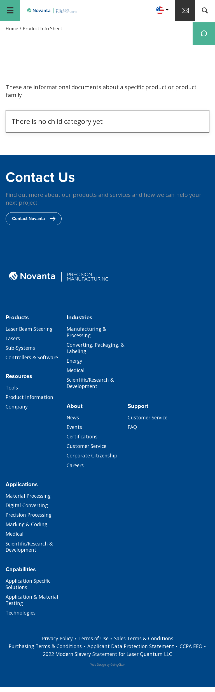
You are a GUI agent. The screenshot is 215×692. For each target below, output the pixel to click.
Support (138, 411)
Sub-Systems (21, 354)
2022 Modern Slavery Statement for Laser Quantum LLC (115, 659)
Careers (76, 472)
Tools (12, 393)
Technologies (22, 619)
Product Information (30, 403)
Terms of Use (92, 643)
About (75, 411)
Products (17, 322)
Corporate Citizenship (93, 462)
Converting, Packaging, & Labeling (97, 354)
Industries (80, 322)
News (73, 423)
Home (12, 30)
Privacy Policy (54, 643)
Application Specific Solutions (29, 589)
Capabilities (21, 574)
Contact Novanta (34, 223)
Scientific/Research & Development (92, 390)
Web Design (98, 670)
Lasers (13, 344)
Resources (19, 381)
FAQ (132, 432)
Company (17, 412)
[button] (156, 11)
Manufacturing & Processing (87, 337)
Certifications (83, 442)
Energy (75, 367)
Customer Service (88, 452)
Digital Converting (28, 511)
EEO (37, 659)
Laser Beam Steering (31, 334)
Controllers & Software (33, 363)
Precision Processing (30, 521)
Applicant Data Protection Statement (139, 651)
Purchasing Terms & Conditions (50, 651)
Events (75, 432)
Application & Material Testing (33, 606)
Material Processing (29, 501)
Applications (22, 489)
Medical (76, 377)
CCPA (196, 651)
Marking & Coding (27, 530)
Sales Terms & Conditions (146, 643)
